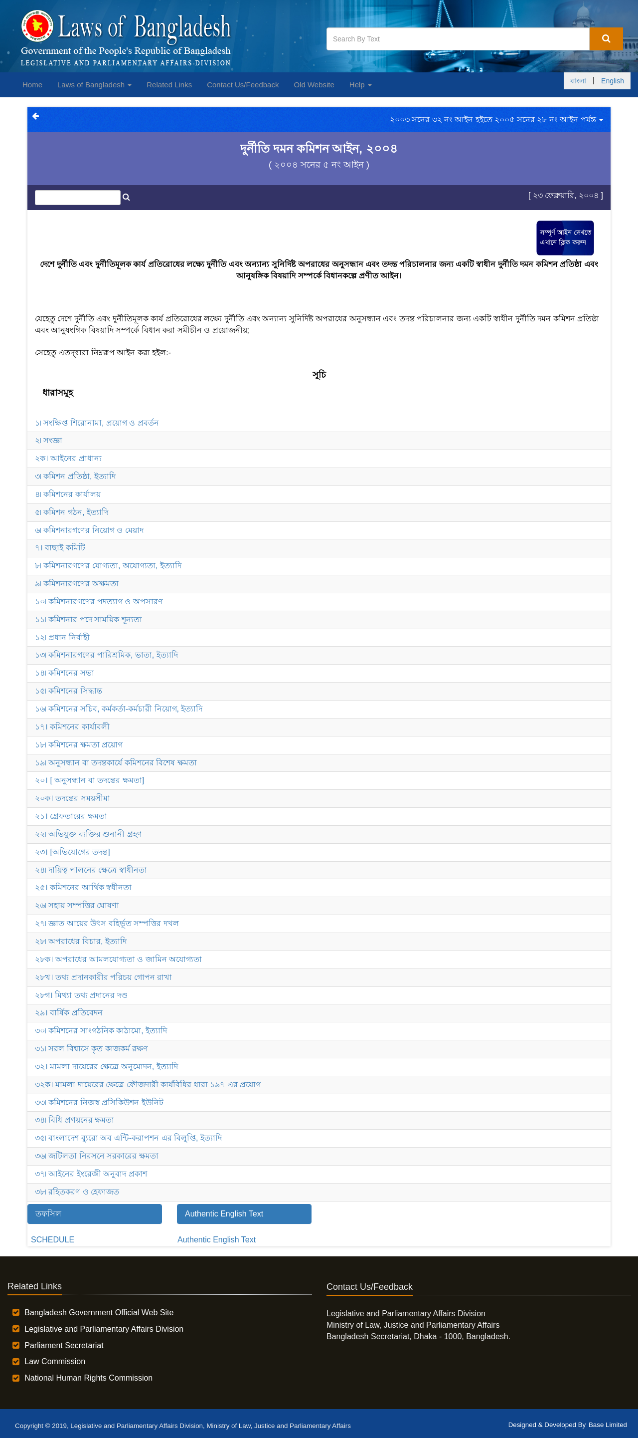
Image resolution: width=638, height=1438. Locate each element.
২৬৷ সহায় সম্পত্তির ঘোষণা (77, 905)
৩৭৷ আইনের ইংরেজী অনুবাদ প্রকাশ (91, 1174)
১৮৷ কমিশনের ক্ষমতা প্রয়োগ (79, 744)
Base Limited (608, 1425)
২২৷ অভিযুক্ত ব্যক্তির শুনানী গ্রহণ (88, 834)
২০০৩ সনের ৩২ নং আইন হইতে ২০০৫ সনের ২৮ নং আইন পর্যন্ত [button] (496, 119)
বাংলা (578, 81)
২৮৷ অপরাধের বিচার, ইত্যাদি (81, 941)
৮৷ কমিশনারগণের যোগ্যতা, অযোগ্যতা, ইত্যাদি (108, 565)
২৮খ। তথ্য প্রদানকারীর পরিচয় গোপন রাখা (103, 977)
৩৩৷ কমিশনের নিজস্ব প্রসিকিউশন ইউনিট (99, 1102)
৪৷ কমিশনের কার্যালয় (68, 494)
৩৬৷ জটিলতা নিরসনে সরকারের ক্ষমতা (97, 1156)
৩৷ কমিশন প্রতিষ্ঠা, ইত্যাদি (75, 476)
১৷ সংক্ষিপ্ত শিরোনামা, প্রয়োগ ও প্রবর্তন (97, 423)
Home (32, 84)
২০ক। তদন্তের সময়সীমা (72, 798)
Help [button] (360, 84)
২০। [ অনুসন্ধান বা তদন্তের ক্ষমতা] (89, 780)
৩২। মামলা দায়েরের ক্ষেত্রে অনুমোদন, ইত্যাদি (106, 1066)
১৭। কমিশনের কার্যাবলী (72, 726)
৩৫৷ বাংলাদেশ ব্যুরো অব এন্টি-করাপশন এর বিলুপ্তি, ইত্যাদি (128, 1138)
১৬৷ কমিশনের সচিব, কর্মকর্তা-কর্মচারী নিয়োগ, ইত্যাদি (118, 709)
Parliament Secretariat (63, 1345)
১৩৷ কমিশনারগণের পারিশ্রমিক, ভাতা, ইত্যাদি (106, 655)
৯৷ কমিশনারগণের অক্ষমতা (77, 583)
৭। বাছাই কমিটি (60, 547)
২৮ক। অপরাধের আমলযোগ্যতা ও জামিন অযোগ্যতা (118, 959)
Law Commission (54, 1361)
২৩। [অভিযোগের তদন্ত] (72, 852)
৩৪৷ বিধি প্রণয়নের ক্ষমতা (74, 1120)
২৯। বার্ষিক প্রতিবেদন (69, 1012)
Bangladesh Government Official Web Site (98, 1312)
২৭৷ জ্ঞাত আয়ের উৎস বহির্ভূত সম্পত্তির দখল (107, 923)
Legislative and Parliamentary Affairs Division (103, 1329)
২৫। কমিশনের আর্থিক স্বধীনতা (83, 887)
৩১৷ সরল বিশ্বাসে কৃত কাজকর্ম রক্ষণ (91, 1048)
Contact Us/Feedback (243, 84)
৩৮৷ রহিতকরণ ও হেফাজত (77, 1192)
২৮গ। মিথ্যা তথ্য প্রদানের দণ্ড (81, 995)
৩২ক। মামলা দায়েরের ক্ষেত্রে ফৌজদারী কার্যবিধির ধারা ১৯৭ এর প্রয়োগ (148, 1084)
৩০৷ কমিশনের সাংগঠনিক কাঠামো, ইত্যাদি (101, 1030)
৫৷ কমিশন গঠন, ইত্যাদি (71, 512)
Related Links (169, 84)
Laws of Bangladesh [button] (94, 84)
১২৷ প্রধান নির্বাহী (62, 637)
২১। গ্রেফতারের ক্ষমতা (71, 816)
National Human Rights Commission (88, 1378)
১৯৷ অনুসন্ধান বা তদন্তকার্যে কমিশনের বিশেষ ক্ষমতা (116, 762)
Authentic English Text (216, 1239)
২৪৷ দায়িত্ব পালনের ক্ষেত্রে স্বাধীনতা (91, 870)
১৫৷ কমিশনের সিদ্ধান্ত (68, 691)
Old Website (314, 84)
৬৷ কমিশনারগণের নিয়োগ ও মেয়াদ (89, 530)
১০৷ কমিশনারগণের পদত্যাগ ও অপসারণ (99, 601)
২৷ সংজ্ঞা (48, 440)
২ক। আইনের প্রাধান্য (68, 458)
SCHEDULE (52, 1239)
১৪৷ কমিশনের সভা (64, 673)
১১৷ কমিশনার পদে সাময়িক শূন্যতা (88, 619)
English (612, 81)
